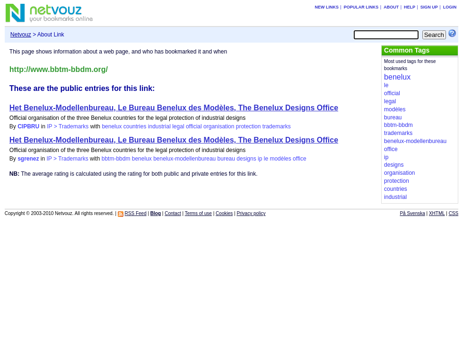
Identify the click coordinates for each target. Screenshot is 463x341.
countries (135, 126)
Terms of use (198, 213)
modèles (280, 158)
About (391, 7)
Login (450, 7)
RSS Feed (136, 213)
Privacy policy (250, 213)
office (299, 158)
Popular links (361, 7)
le (266, 158)
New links (326, 7)
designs (246, 158)
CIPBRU (28, 126)
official (194, 126)
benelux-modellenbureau (184, 158)
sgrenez (28, 158)
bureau (226, 158)
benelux (112, 126)
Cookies (224, 213)
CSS (454, 213)
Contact (173, 213)
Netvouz (20, 34)
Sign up (429, 7)
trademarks (276, 126)
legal (178, 126)
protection (248, 126)
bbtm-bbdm (116, 158)
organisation (218, 126)
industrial (159, 126)
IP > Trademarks (67, 126)
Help (409, 7)
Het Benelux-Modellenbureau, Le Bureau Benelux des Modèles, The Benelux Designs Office (173, 108)
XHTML (437, 213)
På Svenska (412, 213)
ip (260, 158)
